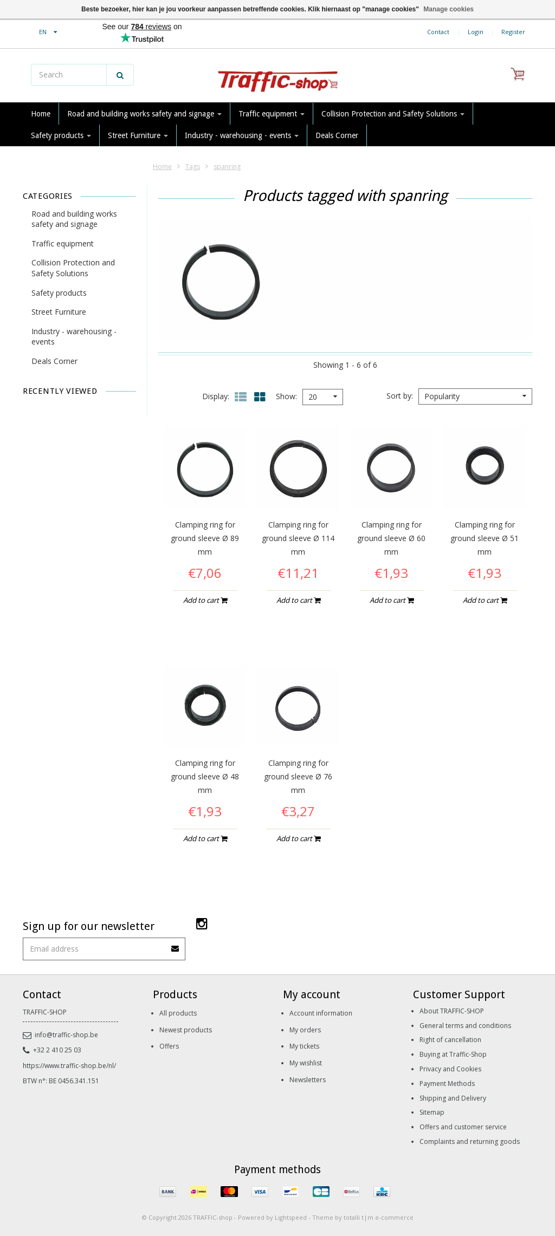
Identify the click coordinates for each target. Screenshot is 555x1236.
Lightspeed (291, 1217)
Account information (320, 1013)
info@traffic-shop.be (60, 1034)
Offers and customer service (463, 1126)
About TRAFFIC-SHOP (452, 1011)
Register (513, 32)
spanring (227, 166)
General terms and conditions (465, 1025)
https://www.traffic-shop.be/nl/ (69, 1065)
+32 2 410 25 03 (52, 1050)
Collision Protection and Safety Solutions (392, 113)
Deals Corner (336, 135)
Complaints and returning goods (470, 1141)
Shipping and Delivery (453, 1098)
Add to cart (205, 600)
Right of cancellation (450, 1039)
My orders (305, 1030)
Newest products (185, 1030)
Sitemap (432, 1112)
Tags (192, 166)
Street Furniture (138, 135)
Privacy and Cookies (450, 1069)
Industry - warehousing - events (242, 135)
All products (178, 1013)
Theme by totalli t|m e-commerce (363, 1217)
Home (40, 113)
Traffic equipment (271, 113)
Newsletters (307, 1079)
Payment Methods (447, 1083)
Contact (438, 32)
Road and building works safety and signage (144, 113)
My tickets (304, 1046)
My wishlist (305, 1063)
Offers (169, 1046)
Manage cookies (448, 9)
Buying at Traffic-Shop (453, 1054)
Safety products (61, 135)
